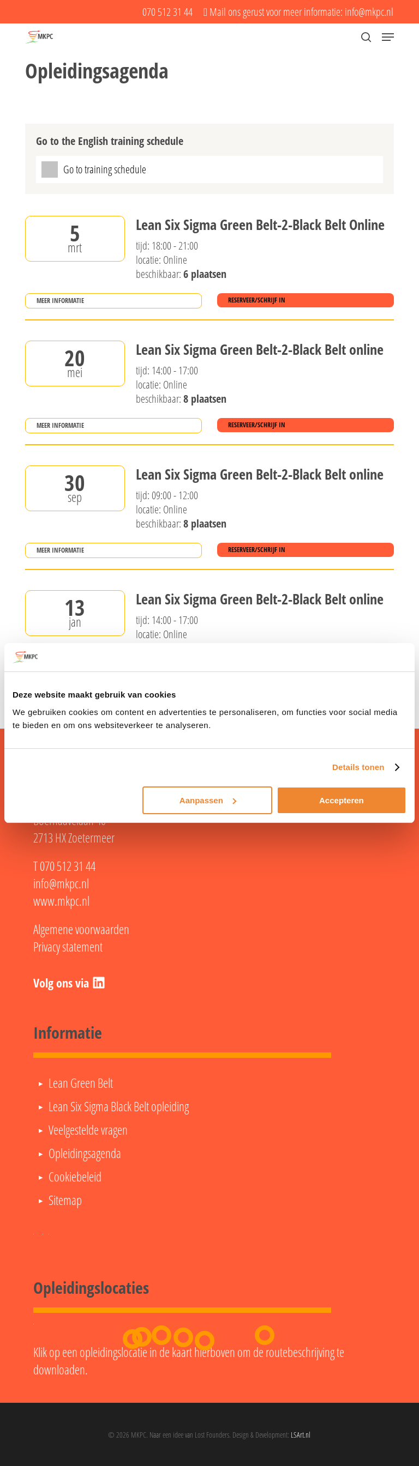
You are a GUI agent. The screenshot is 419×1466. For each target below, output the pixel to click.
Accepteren (341, 800)
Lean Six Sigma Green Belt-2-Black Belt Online (260, 225)
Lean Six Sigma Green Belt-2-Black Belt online (260, 350)
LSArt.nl (300, 1434)
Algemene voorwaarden (81, 929)
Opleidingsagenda (85, 1153)
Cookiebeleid (75, 1176)
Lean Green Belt (81, 1083)
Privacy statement (68, 946)
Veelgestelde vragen (88, 1129)
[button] (388, 37)
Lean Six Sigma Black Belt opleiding (119, 1106)
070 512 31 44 (67, 866)
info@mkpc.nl (61, 883)
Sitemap (65, 1200)
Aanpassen (207, 800)
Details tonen (358, 767)
